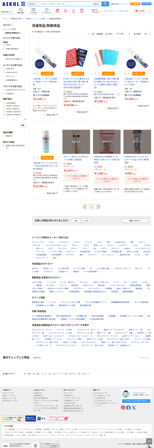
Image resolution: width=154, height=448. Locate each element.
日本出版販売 (56, 255)
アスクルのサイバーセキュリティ (45, 406)
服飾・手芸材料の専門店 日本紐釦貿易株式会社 (76, 94)
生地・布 (35, 268)
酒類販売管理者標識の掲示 (73, 408)
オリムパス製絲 (100, 252)
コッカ (137, 255)
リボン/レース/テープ (122, 268)
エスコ (99, 242)
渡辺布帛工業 (125, 255)
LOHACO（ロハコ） (100, 393)
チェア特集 (127, 429)
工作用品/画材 (74, 292)
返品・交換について (9, 401)
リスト (90, 34)
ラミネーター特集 (71, 429)
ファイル (52, 302)
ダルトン (75, 245)
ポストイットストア (57, 435)
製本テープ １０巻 (94, 339)
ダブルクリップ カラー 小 (88, 330)
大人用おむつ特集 (141, 432)
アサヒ (51, 242)
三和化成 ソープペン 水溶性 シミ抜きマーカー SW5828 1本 (45, 82)
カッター (145, 282)
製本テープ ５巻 (135, 330)
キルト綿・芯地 (63, 268)
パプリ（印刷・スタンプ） (101, 396)
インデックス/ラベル (117, 285)
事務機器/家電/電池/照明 (120, 302)
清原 (132, 242)
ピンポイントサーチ (90, 435)
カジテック (70, 252)
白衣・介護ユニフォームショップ (38, 435)
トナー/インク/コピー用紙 (70, 302)
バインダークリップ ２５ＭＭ (60, 333)
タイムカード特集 (57, 429)
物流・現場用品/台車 (63, 316)
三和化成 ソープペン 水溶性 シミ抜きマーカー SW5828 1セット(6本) (136, 82)
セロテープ (86, 374)
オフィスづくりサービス (74, 435)
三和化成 (146, 252)
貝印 (108, 242)
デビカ (86, 245)
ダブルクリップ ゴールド (107, 336)
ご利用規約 (68, 396)
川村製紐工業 (116, 252)
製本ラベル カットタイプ (54, 336)
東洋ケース (98, 245)
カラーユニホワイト (89, 342)
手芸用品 (28, 19)
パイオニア (123, 245)
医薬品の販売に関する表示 (73, 411)
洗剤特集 (38, 432)
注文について (7, 393)
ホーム (5, 19)
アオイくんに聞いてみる (136, 401)
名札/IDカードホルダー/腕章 (58, 288)
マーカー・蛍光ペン (68, 282)
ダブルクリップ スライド (42, 330)
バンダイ (135, 245)
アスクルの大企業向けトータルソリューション (105, 404)
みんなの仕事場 (99, 398)
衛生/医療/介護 (85, 305)
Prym (147, 255)
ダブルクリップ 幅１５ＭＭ (118, 339)
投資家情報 (38, 396)
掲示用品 (74, 285)
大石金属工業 (85, 252)
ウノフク (88, 242)
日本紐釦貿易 (41, 255)
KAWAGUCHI (120, 242)
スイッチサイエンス (142, 248)
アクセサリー (49, 272)
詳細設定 (96, 4)
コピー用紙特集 (9, 429)
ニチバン (110, 245)
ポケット (74, 248)
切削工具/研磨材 (97, 316)
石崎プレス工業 (132, 252)
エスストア (67, 166)
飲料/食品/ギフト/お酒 (67, 305)
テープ (116, 282)
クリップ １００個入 (142, 339)
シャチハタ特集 (20, 435)
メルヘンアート (42, 258)
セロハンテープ (58, 374)
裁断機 (38, 285)
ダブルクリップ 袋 (84, 333)
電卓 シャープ (42, 374)
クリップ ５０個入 (64, 330)
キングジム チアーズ (139, 342)
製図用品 (139, 288)
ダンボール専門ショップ (71, 432)
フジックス (62, 248)
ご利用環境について (70, 401)
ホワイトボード (94, 288)
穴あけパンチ (88, 285)
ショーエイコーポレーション (56, 245)
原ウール (39, 248)
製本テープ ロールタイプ (114, 330)
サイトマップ (67, 393)
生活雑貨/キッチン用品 (45, 305)
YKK (94, 248)
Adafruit (127, 248)
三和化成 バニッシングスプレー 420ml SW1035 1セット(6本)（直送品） (45, 166)
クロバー (141, 242)
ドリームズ (40, 252)
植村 (81, 255)
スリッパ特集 (47, 432)
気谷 (54, 258)
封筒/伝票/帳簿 (135, 285)
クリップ (63, 285)
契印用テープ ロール (53, 339)
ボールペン (84, 282)
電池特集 (46, 429)
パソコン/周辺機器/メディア (95, 302)
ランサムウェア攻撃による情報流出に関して (46, 409)
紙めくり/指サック (124, 288)
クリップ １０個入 (74, 339)
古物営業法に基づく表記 (72, 406)
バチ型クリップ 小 (43, 345)
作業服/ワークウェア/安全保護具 (73, 319)
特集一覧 (102, 435)
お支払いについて (9, 398)
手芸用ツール (48, 268)
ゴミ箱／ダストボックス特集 (13, 432)
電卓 (29, 374)
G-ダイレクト (98, 169)
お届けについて (8, 396)
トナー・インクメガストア (25, 429)
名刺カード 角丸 (70, 342)
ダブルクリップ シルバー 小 (80, 336)
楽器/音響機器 (128, 292)
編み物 (76, 272)
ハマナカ (147, 245)
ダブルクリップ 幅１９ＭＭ (92, 345)
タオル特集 (57, 432)
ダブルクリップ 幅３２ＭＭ (47, 342)
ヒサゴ (50, 248)
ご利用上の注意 (69, 403)
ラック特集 (137, 429)
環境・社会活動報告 (41, 398)
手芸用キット (64, 272)
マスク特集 (129, 432)
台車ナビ (95, 432)
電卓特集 (38, 429)
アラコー (77, 242)
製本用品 (101, 285)
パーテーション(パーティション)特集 (109, 429)
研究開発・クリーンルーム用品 (131, 316)
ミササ (103, 248)
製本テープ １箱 (104, 333)
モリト (85, 248)
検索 (105, 3)
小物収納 (108, 288)
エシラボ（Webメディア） (102, 401)
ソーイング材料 (40, 19)
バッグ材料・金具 (103, 268)
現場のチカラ (85, 432)
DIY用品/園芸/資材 (97, 319)
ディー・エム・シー (108, 255)
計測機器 (112, 316)
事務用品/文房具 (16, 19)
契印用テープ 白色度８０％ (119, 345)
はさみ (134, 282)
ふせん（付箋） (37, 282)
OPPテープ (72, 374)
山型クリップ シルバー (131, 336)
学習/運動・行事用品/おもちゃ (95, 292)
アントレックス (38, 242)
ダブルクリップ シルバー (66, 345)
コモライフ (115, 248)
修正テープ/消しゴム (101, 282)
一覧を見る (36, 358)
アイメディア (64, 242)
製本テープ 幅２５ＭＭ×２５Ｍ (114, 342)
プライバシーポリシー (71, 398)
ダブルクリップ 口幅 (124, 333)
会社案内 (38, 393)
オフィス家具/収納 (141, 302)
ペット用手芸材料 (90, 272)
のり (125, 282)
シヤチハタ (36, 245)
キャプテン (70, 255)
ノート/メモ (51, 282)
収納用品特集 (8, 435)
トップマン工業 (55, 252)
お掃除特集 (29, 432)
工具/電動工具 (81, 316)
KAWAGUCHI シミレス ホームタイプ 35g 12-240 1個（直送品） (136, 160)
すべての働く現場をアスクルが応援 (112, 432)
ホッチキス (50, 285)
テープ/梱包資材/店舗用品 (41, 316)
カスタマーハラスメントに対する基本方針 (46, 402)
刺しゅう (138, 268)
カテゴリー (6, 12)
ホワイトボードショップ (87, 429)
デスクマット (78, 288)
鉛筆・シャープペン (57, 292)
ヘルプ (127, 4)
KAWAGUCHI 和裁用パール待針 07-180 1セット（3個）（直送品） (107, 160)
